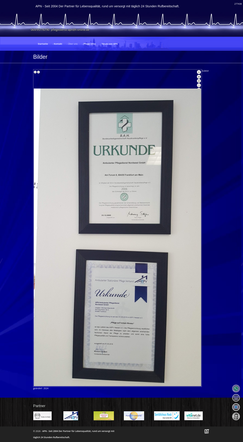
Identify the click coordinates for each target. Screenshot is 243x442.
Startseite (43, 43)
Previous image (35, 72)
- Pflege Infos (89, 43)
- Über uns (72, 43)
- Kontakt (57, 43)
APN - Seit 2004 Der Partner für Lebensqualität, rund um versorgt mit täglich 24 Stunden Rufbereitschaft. (107, 6)
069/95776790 (40, 29)
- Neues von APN (109, 43)
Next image (38, 72)
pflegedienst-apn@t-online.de (70, 29)
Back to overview (199, 79)
